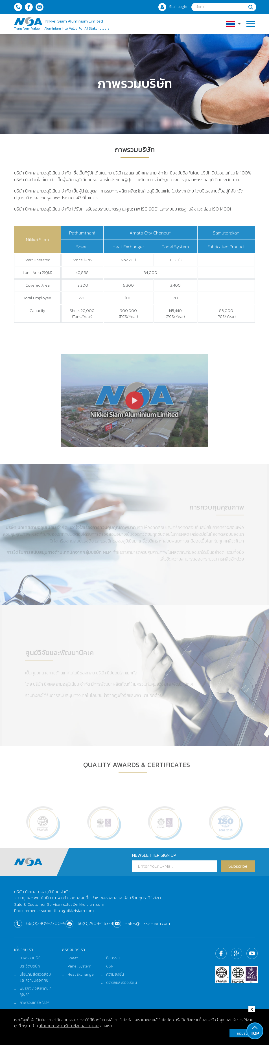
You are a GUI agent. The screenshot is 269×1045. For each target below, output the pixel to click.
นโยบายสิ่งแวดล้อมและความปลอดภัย (35, 977)
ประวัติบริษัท (29, 966)
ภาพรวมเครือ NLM (34, 1003)
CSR (109, 966)
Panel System (79, 966)
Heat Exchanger (81, 974)
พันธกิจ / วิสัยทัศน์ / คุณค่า (35, 991)
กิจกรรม (113, 958)
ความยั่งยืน (115, 974)
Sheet (72, 958)
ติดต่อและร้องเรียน (121, 983)
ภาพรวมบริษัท (31, 958)
